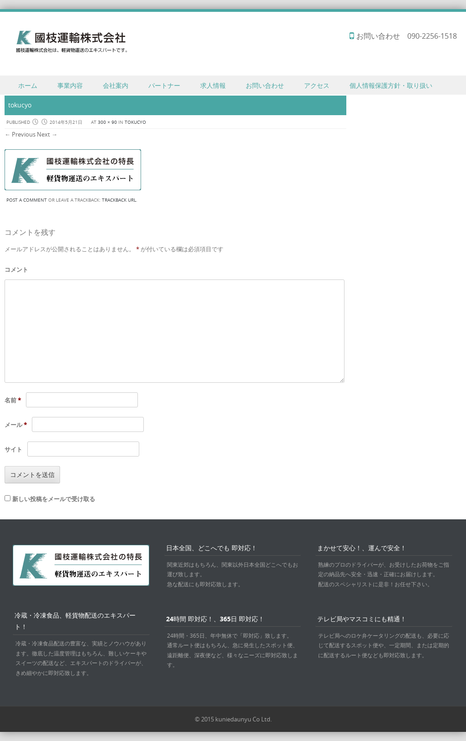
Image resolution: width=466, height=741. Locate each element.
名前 (13, 400)
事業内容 (70, 85)
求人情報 (213, 85)
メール (16, 425)
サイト (13, 449)
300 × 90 (107, 122)
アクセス (316, 85)
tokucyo (135, 122)
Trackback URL (119, 200)
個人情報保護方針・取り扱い (391, 85)
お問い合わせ (265, 85)
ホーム (27, 85)
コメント (16, 269)
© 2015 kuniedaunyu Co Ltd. (233, 719)
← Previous (20, 134)
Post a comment (26, 200)
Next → (47, 134)
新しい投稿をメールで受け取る (53, 499)
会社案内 (115, 85)
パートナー (164, 85)
